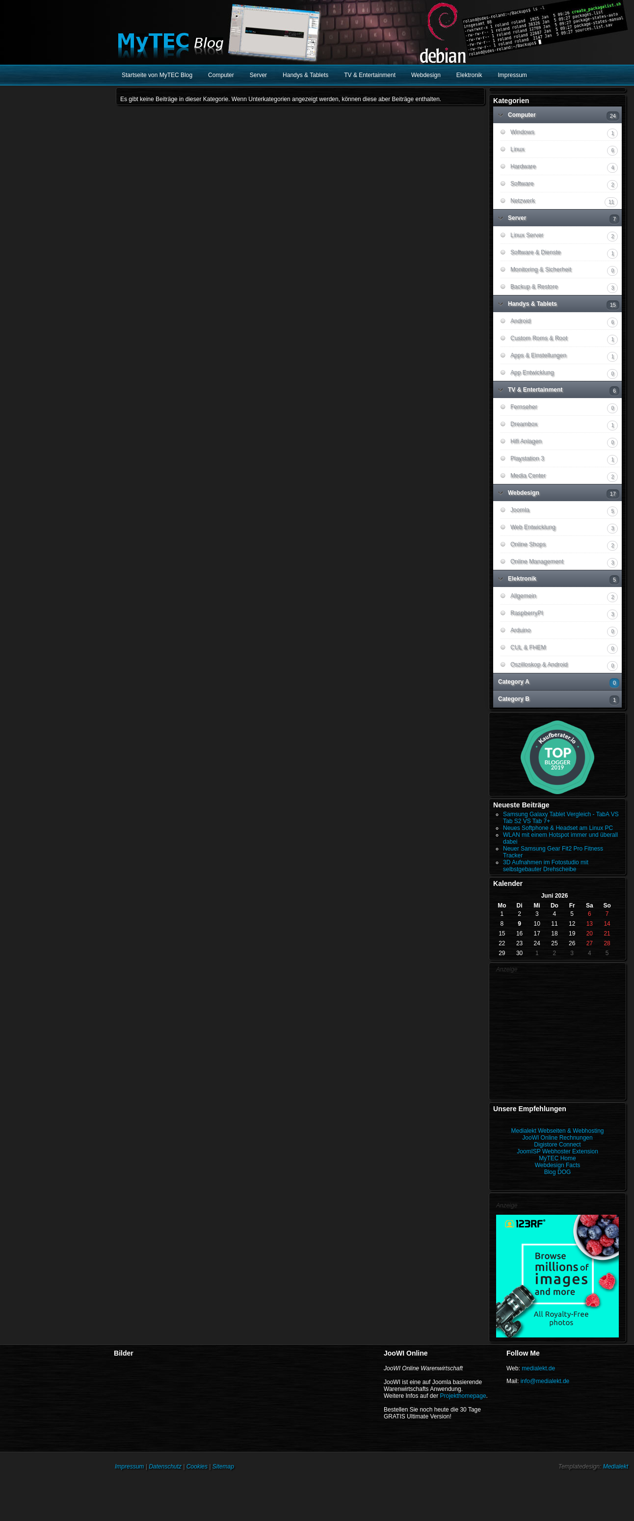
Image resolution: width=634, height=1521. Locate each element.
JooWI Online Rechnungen (557, 1137)
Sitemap (223, 1466)
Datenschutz (165, 1466)
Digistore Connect (557, 1144)
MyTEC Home (557, 1158)
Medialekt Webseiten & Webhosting (557, 1130)
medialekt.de (538, 1368)
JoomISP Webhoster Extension (557, 1151)
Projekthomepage (463, 1395)
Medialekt (615, 1466)
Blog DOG (557, 1172)
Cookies (197, 1466)
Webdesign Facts (558, 1165)
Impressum (129, 1466)
